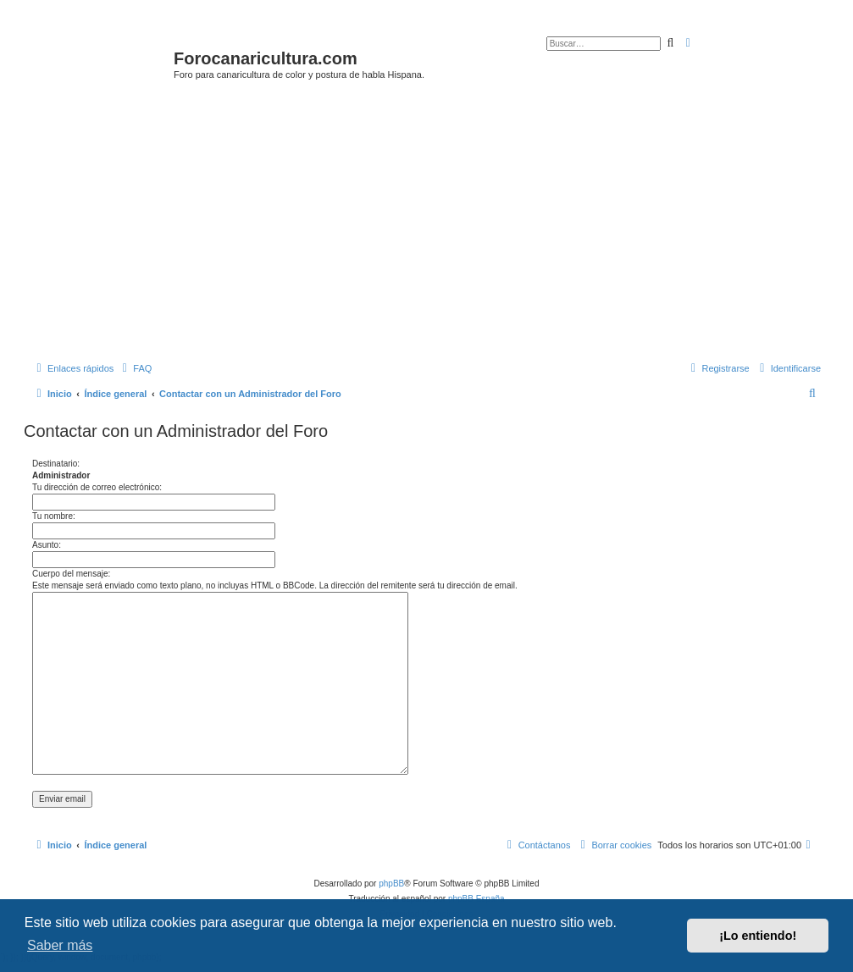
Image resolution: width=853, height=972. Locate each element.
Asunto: (46, 545)
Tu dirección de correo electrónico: (97, 487)
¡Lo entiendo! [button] (757, 935)
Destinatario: (56, 463)
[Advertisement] (438, 226)
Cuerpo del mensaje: (71, 573)
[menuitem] (135, 368)
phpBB (391, 883)
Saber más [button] (59, 945)
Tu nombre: (53, 516)
